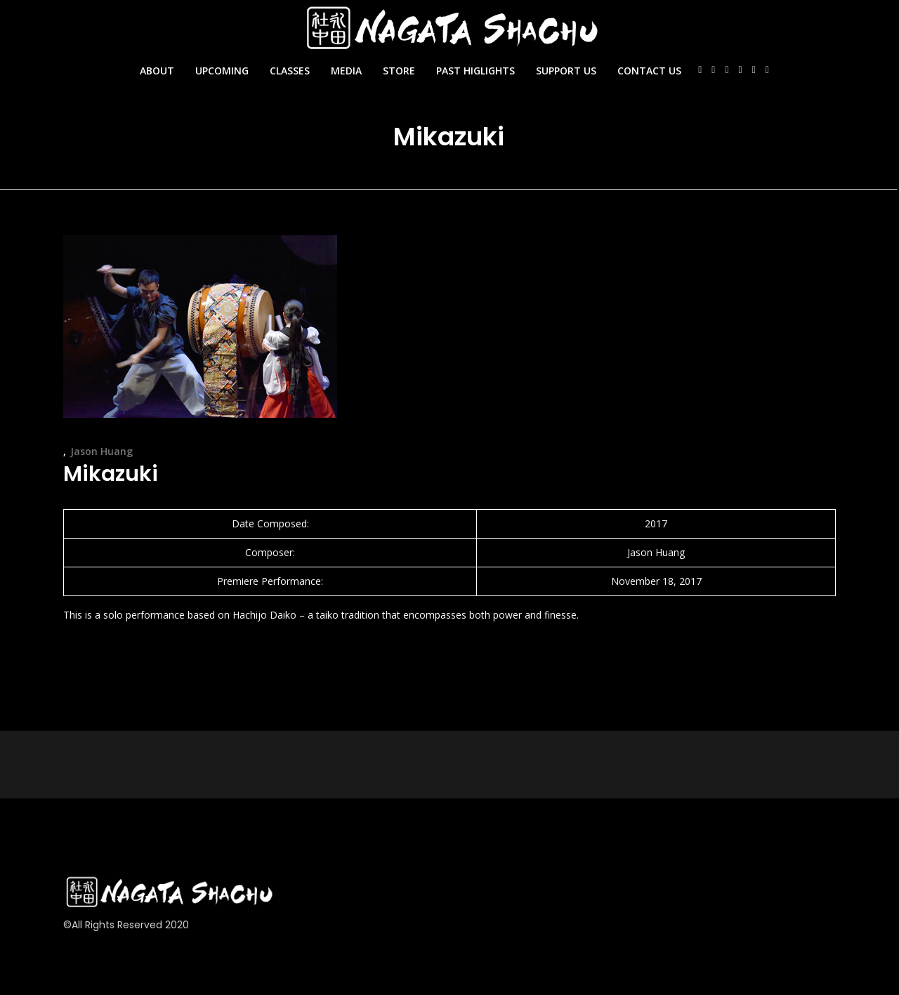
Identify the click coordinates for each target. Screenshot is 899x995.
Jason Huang (101, 451)
